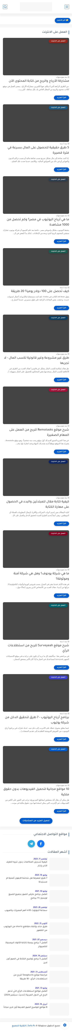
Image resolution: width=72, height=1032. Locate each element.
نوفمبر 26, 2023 (40, 907)
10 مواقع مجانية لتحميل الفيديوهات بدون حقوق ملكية (36, 792)
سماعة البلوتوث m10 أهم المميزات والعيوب (26, 910)
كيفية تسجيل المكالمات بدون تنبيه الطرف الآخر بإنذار (26, 864)
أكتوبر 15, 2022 (40, 924)
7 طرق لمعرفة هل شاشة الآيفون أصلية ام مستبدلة (26, 880)
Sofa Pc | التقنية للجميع (23, 1026)
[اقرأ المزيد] (61, 98)
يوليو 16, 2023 (41, 875)
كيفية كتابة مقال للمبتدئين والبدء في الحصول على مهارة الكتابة (37, 504)
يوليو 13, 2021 (41, 988)
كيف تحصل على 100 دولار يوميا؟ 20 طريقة (40, 291)
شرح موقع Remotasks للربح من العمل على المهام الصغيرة (39, 432)
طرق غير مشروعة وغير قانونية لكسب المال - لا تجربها (36, 360)
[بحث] (5, 7)
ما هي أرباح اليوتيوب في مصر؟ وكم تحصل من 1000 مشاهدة (38, 222)
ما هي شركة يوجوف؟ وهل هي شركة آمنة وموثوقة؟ (41, 576)
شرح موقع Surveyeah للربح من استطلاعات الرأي (38, 648)
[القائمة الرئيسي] (67, 7)
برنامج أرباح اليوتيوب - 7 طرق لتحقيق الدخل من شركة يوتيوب (37, 720)
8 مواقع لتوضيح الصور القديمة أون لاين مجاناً (25, 1007)
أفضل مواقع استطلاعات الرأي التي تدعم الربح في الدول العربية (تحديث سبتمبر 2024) (25, 993)
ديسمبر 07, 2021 (39, 940)
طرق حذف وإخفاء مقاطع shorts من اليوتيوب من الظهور (25, 929)
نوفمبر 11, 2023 (40, 859)
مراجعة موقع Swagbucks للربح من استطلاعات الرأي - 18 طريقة (30, 977)
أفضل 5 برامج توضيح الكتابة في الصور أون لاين (26, 961)
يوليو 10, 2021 (41, 891)
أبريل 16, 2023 (41, 1004)
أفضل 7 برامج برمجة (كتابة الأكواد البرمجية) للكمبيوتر (26, 945)
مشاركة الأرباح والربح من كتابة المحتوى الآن (39, 81)
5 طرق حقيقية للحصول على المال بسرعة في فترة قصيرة (38, 150)
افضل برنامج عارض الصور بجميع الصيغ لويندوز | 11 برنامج (28, 896)
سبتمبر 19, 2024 (40, 956)
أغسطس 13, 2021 (38, 972)
